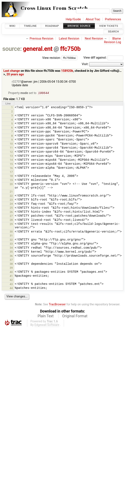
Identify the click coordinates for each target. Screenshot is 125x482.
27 (11, 216)
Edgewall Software (46, 325)
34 (11, 248)
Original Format (74, 316)
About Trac (93, 19)
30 (11, 232)
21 (11, 192)
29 (11, 224)
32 (11, 240)
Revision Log (112, 42)
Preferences (113, 19)
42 (11, 280)
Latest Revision (69, 38)
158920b (67, 71)
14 (11, 160)
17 (11, 172)
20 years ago (15, 74)
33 (11, 244)
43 (11, 284)
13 (11, 156)
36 (11, 256)
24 (11, 204)
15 (11, 164)
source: (12, 48)
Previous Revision (41, 38)
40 (11, 272)
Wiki (12, 25)
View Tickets (108, 25)
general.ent (37, 48)
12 (11, 152)
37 (11, 260)
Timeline (30, 25)
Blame (116, 38)
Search (113, 31)
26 (11, 212)
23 (11, 200)
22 (11, 196)
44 (11, 288)
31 (11, 236)
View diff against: (103, 57)
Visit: (85, 64)
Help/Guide (73, 19)
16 (11, 168)
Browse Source (79, 25)
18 (11, 176)
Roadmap (52, 25)
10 (11, 144)
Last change (11, 71)
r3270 (16, 82)
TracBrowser (57, 305)
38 (11, 264)
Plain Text (45, 316)
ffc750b (70, 48)
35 (11, 252)
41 (11, 276)
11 (11, 148)
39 (11, 268)
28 (11, 220)
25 (11, 208)
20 (11, 184)
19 (11, 180)
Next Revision (94, 38)
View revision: (51, 57)
